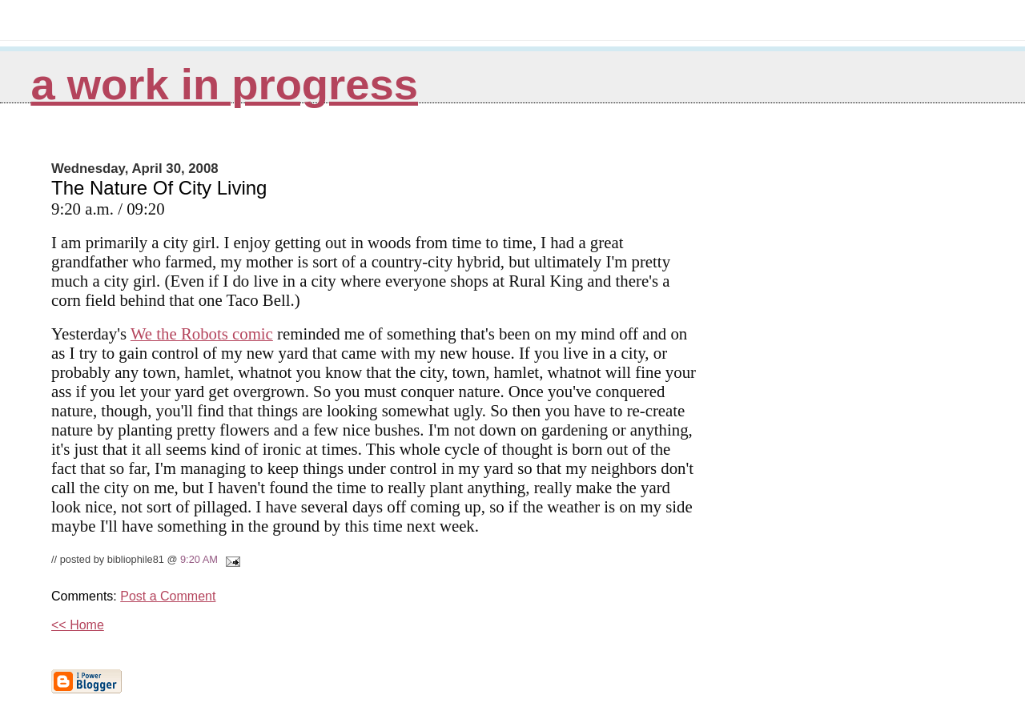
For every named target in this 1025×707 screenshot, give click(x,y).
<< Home (77, 625)
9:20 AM (199, 559)
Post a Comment (167, 596)
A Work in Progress (224, 84)
